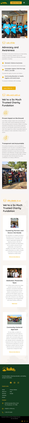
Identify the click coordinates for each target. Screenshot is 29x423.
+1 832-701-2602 (8, 412)
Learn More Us (9, 88)
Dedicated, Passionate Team (14, 282)
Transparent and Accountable (13, 143)
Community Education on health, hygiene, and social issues (14, 77)
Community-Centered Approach (14, 328)
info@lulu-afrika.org (9, 408)
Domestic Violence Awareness (13, 63)
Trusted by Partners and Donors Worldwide (14, 232)
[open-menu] (24, 3)
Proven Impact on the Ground (13, 118)
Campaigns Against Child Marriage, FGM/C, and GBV (15, 69)
